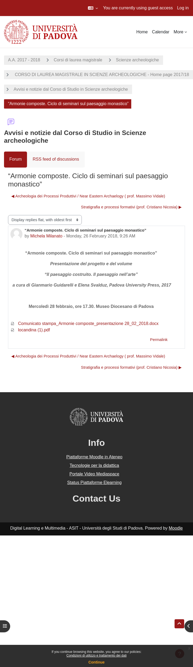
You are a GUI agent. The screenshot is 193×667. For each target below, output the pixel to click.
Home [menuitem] (142, 32)
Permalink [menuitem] (159, 340)
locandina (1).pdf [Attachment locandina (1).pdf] (30, 330)
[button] (93, 8)
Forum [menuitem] (15, 159)
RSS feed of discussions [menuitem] (56, 159)
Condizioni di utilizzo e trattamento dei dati (97, 655)
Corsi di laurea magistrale (78, 60)
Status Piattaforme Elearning (94, 482)
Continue (96, 662)
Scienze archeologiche (137, 60)
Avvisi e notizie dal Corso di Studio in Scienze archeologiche (71, 89)
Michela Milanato (46, 236)
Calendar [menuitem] (160, 32)
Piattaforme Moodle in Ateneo (94, 457)
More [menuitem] (178, 32)
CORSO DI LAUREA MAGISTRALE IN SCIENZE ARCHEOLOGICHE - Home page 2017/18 (101, 74)
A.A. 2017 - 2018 (24, 60)
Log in (183, 8)
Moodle (176, 528)
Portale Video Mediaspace (94, 474)
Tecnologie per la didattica (94, 465)
